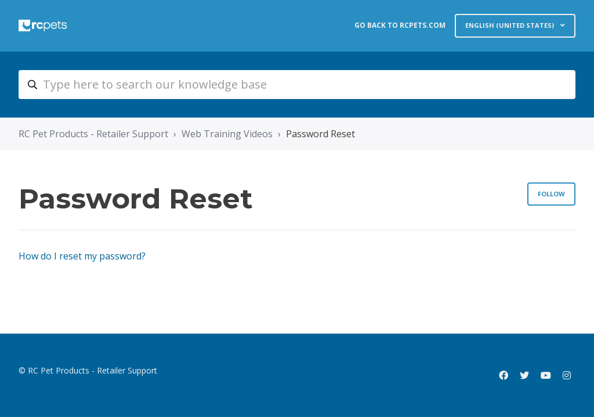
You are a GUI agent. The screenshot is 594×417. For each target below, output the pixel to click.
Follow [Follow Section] (551, 193)
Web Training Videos (227, 133)
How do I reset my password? (82, 256)
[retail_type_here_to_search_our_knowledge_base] (297, 84)
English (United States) (510, 25)
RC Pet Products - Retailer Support (93, 133)
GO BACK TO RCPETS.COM (400, 25)
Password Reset (320, 133)
